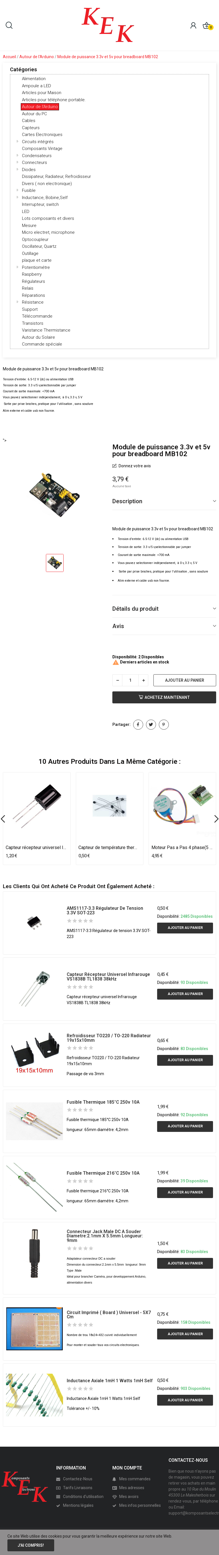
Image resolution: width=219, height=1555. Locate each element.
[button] (17, 141)
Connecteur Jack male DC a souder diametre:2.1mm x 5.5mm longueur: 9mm (105, 1236)
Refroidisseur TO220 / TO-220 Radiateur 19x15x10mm (109, 1038)
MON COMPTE (127, 1468)
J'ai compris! (31, 1545)
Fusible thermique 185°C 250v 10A (103, 1102)
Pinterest (164, 725)
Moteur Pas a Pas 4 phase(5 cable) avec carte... (182, 847)
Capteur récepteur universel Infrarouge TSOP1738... (37, 847)
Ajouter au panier (184, 680)
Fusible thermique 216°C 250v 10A (103, 1173)
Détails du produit (135, 608)
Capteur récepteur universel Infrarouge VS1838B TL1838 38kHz (108, 977)
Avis (118, 626)
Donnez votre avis (134, 466)
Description (127, 501)
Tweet (151, 725)
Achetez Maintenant (164, 697)
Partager (138, 725)
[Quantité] (130, 680)
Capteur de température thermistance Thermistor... (109, 847)
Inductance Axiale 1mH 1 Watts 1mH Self (110, 1380)
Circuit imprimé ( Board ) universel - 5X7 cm (109, 1315)
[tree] (109, 211)
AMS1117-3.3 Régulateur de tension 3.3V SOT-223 (105, 910)
